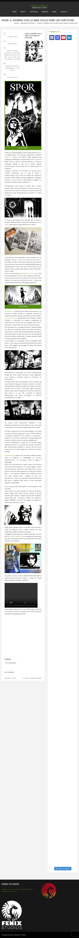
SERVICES (45, 12)
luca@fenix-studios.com (9, 891)
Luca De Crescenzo (11, 318)
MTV (35, 193)
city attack (7, 53)
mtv (18, 55)
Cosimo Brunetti (10, 455)
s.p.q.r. (10, 57)
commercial (16, 53)
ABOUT (23, 12)
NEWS (54, 12)
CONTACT (63, 12)
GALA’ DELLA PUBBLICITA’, (14, 536)
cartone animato (12, 51)
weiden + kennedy (14, 59)
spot (14, 57)
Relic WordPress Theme (18, 935)
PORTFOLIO (34, 12)
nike (6, 57)
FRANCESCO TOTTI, (27, 273)
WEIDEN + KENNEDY (11, 157)
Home (14, 12)
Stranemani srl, (9, 311)
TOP (17, 68)
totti (6, 59)
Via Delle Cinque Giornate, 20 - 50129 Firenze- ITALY (17, 889)
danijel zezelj (8, 55)
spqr (18, 57)
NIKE (39, 153)
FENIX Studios (12, 44)
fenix (15, 55)
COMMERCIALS (10, 68)
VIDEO (12, 70)
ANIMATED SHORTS (28, 23)
